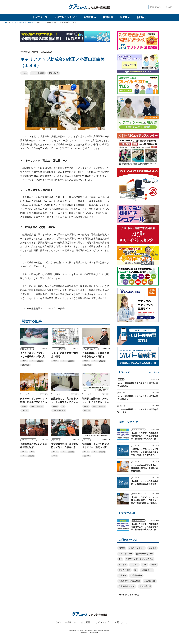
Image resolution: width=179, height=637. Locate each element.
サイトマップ (102, 622)
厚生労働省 (25, 365)
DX (135, 570)
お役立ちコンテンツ (65, 17)
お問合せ (142, 17)
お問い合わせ (121, 622)
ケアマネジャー (125, 553)
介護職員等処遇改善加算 (129, 581)
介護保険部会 (150, 581)
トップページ (39, 17)
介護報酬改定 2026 (127, 586)
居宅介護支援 (145, 586)
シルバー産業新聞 (37, 73)
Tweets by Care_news (128, 595)
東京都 (55, 456)
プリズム (134, 564)
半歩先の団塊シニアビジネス (91, 349)
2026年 (122, 548)
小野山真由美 (54, 73)
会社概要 (85, 622)
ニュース (24, 394)
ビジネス (87, 456)
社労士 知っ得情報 (27, 349)
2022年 (24, 73)
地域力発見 (56, 440)
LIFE (144, 564)
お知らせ (121, 379)
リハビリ (25, 410)
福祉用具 (152, 548)
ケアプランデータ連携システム (139, 559)
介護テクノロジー (137, 548)
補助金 (154, 564)
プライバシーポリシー (64, 622)
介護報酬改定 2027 (144, 553)
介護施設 (122, 575)
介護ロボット (147, 570)
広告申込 (125, 17)
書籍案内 (108, 17)
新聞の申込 (90, 17)
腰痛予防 (87, 410)
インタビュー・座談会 (29, 440)
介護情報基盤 (136, 575)
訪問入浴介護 (124, 570)
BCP (32, 452)
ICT (63, 406)
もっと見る (153, 372)
